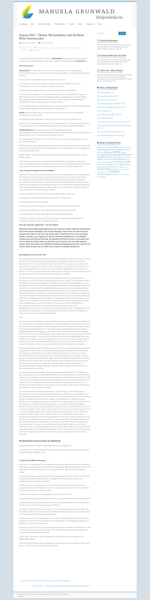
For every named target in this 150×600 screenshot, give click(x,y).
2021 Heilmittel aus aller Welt (107, 115)
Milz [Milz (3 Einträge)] (98, 167)
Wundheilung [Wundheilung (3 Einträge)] (101, 177)
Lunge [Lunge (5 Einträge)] (109, 164)
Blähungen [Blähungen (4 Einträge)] (108, 152)
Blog (99, 24)
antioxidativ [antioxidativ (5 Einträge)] (113, 147)
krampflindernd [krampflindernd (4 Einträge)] (119, 162)
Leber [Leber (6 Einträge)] (128, 161)
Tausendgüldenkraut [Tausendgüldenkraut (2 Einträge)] (102, 172)
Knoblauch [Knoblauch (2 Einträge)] (100, 162)
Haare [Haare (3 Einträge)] (120, 157)
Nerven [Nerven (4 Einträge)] (110, 167)
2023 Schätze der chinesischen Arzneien (112, 122)
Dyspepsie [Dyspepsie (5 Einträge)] (102, 155)
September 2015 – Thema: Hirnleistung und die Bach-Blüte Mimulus (44, 581)
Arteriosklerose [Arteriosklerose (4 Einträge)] (118, 150)
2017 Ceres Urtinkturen (105, 100)
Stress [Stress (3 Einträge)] (126, 169)
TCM (70, 48)
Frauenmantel (40, 48)
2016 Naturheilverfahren (106, 96)
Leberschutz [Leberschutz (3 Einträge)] (101, 164)
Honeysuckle (48, 48)
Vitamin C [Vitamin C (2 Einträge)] (121, 174)
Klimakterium (60, 48)
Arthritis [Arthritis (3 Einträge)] (127, 150)
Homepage (23, 24)
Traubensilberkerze (77, 48)
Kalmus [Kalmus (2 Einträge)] (128, 159)
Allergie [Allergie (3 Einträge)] (99, 147)
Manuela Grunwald (28, 43)
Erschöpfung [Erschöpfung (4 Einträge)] (102, 157)
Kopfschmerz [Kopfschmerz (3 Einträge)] (107, 162)
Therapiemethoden (44, 24)
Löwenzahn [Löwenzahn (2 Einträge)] (115, 164)
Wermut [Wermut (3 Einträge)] (127, 174)
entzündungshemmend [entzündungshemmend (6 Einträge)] (119, 154)
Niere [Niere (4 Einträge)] (115, 167)
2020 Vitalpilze (102, 111)
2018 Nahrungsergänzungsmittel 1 (109, 104)
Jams (54, 48)
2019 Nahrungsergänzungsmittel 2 (109, 107)
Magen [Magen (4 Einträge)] (121, 164)
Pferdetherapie (59, 24)
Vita (32, 24)
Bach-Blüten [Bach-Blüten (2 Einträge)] (100, 152)
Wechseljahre (22, 50)
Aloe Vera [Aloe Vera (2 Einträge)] (104, 147)
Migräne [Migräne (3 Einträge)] (127, 164)
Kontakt (71, 24)
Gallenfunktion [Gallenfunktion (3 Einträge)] (112, 157)
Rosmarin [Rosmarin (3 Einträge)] (113, 169)
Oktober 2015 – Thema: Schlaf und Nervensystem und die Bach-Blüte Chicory (62, 586)
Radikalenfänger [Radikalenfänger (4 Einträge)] (103, 169)
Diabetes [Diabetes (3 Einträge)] (124, 152)
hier (113, 81)
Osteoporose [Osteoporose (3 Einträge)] (122, 167)
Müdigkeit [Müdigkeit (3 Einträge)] (103, 167)
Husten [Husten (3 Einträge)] (105, 159)
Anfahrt (80, 24)
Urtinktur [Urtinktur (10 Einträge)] (114, 171)
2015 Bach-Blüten (47, 43)
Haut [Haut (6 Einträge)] (99, 159)
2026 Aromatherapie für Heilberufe (109, 135)
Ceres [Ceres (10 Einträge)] (116, 152)
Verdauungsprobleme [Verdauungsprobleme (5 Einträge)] (107, 174)
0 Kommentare (34, 50)
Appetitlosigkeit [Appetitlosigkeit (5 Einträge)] (104, 149)
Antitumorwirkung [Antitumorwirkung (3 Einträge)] (125, 147)
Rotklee (66, 48)
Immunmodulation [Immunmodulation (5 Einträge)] (117, 159)
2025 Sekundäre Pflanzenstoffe (108, 132)
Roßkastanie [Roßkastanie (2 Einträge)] (120, 169)
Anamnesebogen (124, 45)
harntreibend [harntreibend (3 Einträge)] (126, 157)
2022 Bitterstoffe (103, 118)
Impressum (90, 24)
